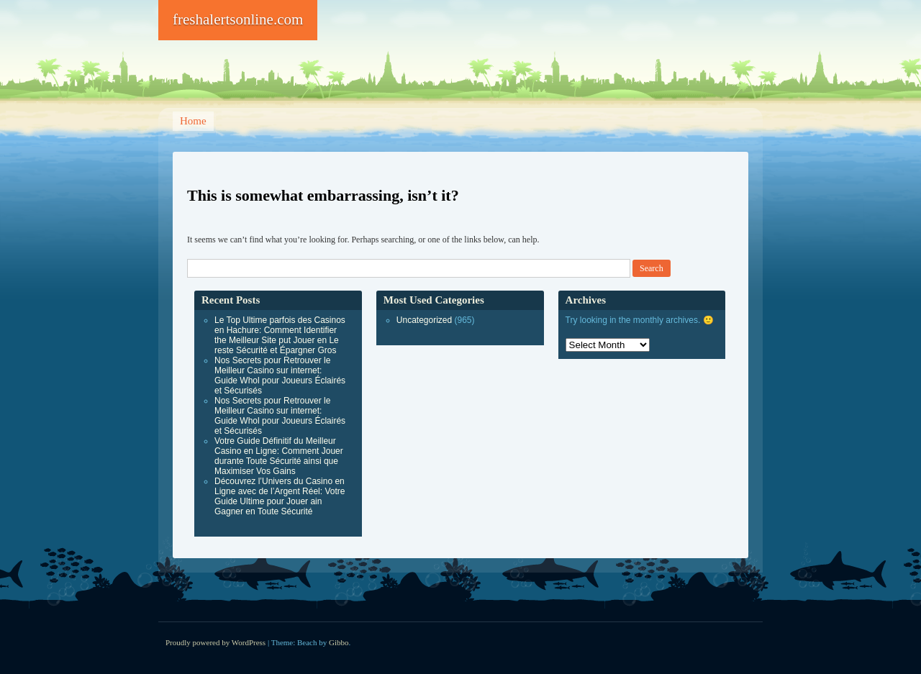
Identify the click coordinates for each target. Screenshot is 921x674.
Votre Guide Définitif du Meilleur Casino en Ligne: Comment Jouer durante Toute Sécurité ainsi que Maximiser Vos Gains (278, 456)
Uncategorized (424, 320)
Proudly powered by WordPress (215, 642)
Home (193, 121)
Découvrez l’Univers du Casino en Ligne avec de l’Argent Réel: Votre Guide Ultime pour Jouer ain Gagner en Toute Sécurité (279, 496)
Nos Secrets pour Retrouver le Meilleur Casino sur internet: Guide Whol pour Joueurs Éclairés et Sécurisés (279, 375)
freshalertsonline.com (238, 19)
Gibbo (339, 642)
